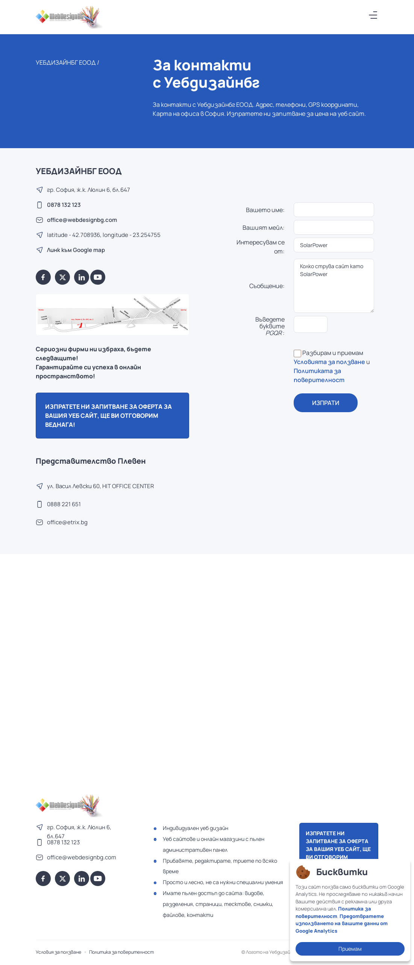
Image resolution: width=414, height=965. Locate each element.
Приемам (350, 948)
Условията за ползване (329, 362)
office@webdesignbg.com (82, 220)
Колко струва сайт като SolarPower (334, 286)
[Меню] (373, 15)
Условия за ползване (58, 952)
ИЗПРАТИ (325, 403)
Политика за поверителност (121, 952)
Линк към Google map (76, 250)
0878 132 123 (64, 205)
